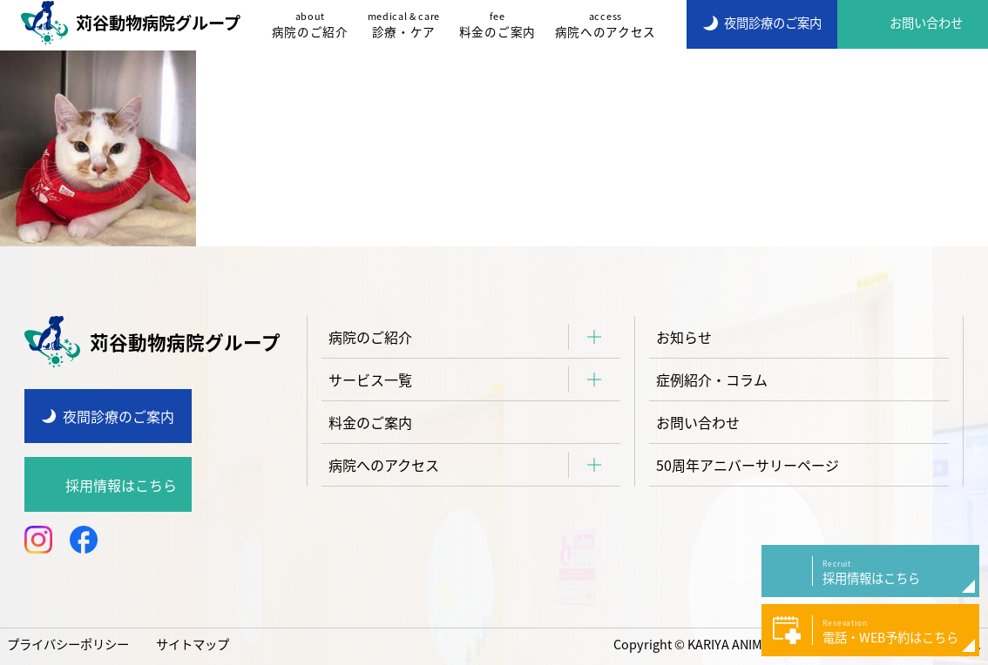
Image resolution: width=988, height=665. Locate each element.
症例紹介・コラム (712, 379)
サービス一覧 (370, 379)
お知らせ (684, 336)
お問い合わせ (698, 422)
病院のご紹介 (310, 24)
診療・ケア (404, 24)
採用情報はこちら (121, 484)
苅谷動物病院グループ (130, 22)
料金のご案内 (497, 24)
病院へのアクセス (605, 24)
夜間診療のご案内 (118, 416)
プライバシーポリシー (68, 644)
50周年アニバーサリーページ (747, 464)
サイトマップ (192, 644)
